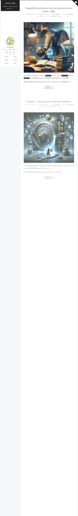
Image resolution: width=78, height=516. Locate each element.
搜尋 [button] (4, 30)
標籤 (10, 19)
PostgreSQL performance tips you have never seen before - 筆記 (48, 10)
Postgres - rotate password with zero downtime (49, 101)
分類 (10, 22)
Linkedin (14, 60)
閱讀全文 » (49, 87)
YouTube (5, 63)
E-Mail (14, 56)
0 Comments (70, 14)
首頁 (4, 13)
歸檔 (10, 25)
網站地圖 (5, 27)
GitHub (6, 56)
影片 (36, 75)
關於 (4, 16)
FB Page (5, 60)
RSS (14, 63)
